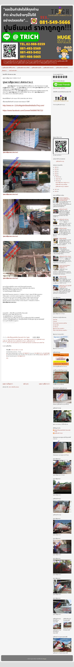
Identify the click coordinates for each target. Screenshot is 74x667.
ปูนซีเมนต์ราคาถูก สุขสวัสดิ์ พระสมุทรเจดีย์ (65, 286)
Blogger (44, 658)
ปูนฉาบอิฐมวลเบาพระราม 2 (30, 339)
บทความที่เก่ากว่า (44, 384)
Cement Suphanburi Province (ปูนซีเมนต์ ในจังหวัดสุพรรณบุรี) (64, 199)
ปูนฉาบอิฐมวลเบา (19, 339)
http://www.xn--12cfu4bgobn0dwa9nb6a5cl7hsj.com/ (23, 105)
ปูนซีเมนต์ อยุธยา (63, 228)
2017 (56, 189)
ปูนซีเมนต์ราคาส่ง (31, 341)
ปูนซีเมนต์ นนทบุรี (63, 209)
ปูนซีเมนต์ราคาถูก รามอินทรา (62, 186)
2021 (56, 169)
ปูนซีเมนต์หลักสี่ (62, 238)
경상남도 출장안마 (43, 354)
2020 (56, 171)
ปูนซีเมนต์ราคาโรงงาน (21, 341)
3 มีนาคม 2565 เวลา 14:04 (17, 349)
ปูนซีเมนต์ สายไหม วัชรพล (65, 256)
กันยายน (58, 176)
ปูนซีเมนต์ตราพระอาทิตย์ (23, 67)
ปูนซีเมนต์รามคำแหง (64, 219)
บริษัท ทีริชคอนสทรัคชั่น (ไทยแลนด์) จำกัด (62, 431)
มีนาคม (57, 180)
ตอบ (7, 358)
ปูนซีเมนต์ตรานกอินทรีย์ (62, 67)
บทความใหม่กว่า (8, 384)
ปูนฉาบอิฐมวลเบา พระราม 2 (10, 152)
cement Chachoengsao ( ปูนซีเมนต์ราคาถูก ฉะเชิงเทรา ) (64, 266)
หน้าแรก (25, 384)
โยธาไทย (55, 319)
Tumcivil (55, 321)
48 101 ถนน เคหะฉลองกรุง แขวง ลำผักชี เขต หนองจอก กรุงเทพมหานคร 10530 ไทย (25, 342)
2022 (56, 167)
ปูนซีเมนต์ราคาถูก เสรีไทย (61, 184)
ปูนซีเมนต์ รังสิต (62, 276)
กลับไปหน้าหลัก (13, 70)
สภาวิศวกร (55, 326)
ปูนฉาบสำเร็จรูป (11, 339)
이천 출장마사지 (38, 353)
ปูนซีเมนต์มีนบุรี (62, 247)
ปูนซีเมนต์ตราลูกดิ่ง (36, 67)
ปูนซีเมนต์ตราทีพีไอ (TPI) (9, 67)
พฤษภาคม (58, 178)
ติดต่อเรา (4, 70)
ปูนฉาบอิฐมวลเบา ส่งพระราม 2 (62, 182)
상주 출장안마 (26, 353)
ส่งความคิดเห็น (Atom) (14, 387)
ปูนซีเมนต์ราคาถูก (12, 341)
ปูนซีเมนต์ (5, 341)
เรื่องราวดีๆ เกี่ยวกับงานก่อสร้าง (60, 330)
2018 (56, 175)
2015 (56, 191)
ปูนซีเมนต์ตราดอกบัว (48, 67)
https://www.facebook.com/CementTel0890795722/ (23, 110)
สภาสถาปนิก (56, 325)
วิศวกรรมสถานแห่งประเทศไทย (60, 323)
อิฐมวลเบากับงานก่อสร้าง (58, 328)
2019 (56, 173)
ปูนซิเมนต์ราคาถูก (41, 339)
